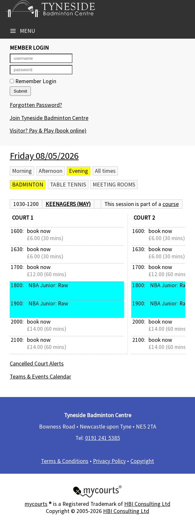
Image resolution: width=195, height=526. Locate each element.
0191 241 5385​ (102, 438)
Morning (22, 170)
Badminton (27, 184)
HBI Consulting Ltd (147, 503)
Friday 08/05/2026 (44, 155)
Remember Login (33, 81)
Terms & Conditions (64, 461)
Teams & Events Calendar (40, 376)
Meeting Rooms (114, 184)
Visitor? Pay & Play (48, 130)
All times (105, 170)
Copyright (142, 461)
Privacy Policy (109, 461)
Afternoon (50, 170)
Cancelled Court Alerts (37, 363)
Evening (78, 170)
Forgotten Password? (36, 105)
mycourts (36, 503)
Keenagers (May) (68, 204)
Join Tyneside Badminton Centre (49, 118)
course (170, 204)
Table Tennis (68, 184)
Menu (22, 30)
